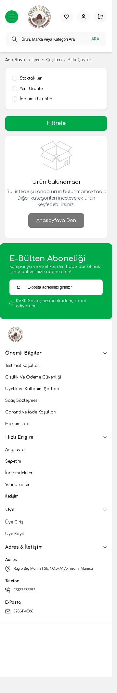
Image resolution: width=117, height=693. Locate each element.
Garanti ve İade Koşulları (30, 412)
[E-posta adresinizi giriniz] (56, 287)
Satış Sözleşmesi (21, 400)
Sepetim (13, 461)
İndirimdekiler (18, 473)
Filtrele (56, 123)
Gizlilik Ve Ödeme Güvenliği (33, 377)
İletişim (12, 496)
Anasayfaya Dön (56, 220)
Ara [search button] (95, 39)
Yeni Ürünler (17, 484)
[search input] (56, 39)
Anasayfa (15, 449)
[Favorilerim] (66, 16)
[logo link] (39, 17)
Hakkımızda (17, 424)
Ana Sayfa (16, 60)
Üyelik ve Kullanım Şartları (32, 389)
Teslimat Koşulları (22, 365)
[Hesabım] (83, 16)
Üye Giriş (14, 522)
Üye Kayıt (14, 534)
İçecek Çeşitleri (47, 60)
